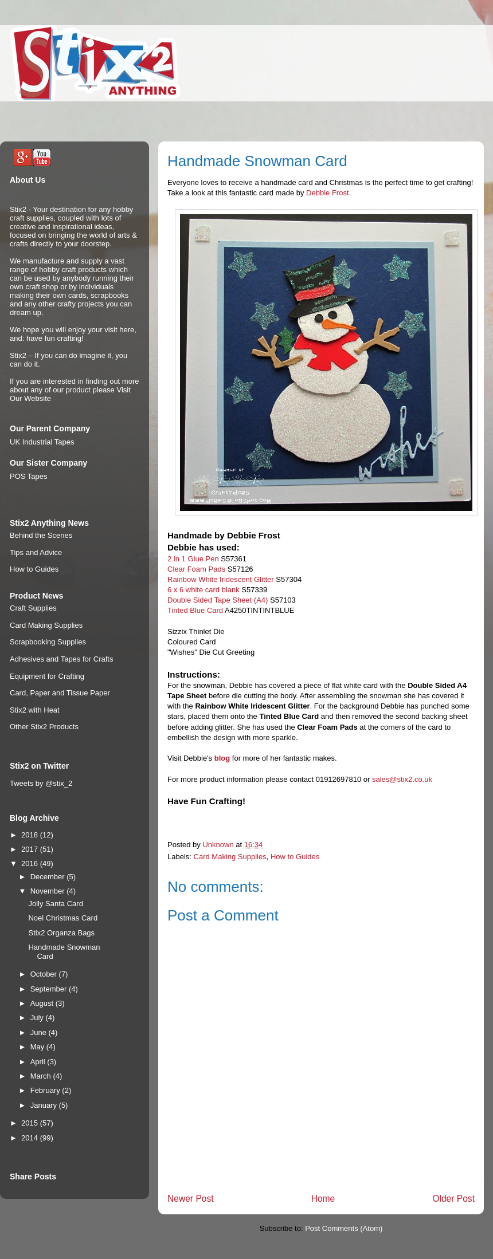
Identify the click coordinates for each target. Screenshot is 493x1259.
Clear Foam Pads (196, 569)
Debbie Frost (327, 192)
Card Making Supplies (230, 856)
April (39, 1061)
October (44, 974)
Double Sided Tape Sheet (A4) (217, 600)
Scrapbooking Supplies (48, 642)
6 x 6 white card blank (203, 589)
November (48, 891)
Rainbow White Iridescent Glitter (220, 579)
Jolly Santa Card (55, 903)
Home (323, 1198)
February (46, 1090)
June (39, 1032)
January (44, 1105)
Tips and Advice (36, 552)
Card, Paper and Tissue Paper (60, 692)
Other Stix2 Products (44, 726)
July (38, 1017)
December (48, 876)
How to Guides (295, 856)
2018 (30, 835)
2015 (30, 1123)
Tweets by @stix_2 (41, 783)
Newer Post (190, 1198)
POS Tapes (29, 476)
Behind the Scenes (41, 535)
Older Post (453, 1198)
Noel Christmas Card (62, 918)
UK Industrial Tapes (42, 442)
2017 (30, 849)
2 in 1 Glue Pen (193, 558)
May (38, 1046)
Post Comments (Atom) (343, 1228)
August (43, 1003)
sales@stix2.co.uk (402, 779)
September (49, 989)
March (41, 1076)
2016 (30, 863)
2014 (30, 1138)
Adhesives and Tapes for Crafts (61, 659)
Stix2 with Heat (35, 710)
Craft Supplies (33, 608)
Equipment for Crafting (47, 676)
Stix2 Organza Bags (61, 932)
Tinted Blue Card (195, 610)
